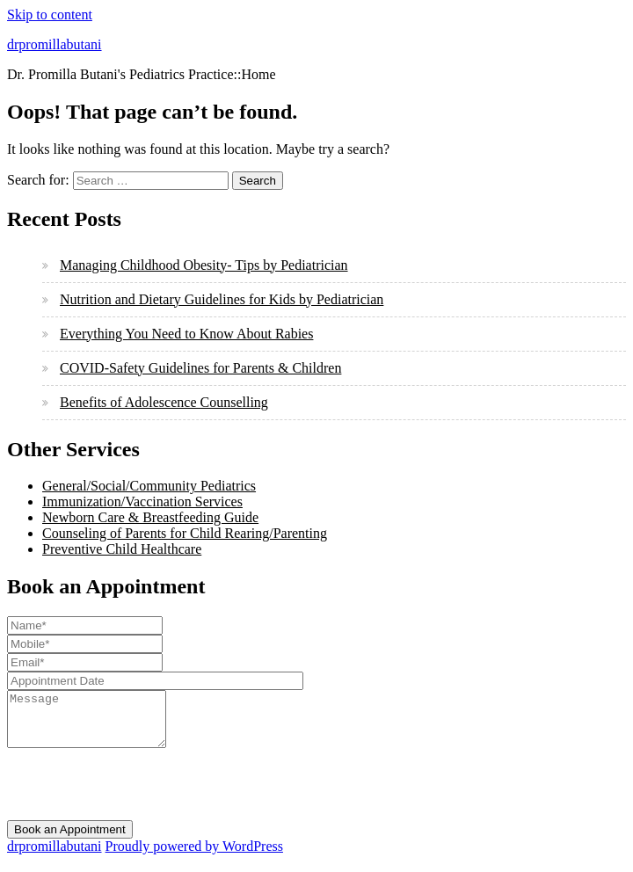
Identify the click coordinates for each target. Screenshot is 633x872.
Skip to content (49, 14)
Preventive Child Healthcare (121, 548)
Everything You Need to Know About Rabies (186, 333)
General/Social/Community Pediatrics (149, 485)
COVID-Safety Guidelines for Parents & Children (200, 367)
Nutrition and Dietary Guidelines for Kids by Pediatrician (221, 299)
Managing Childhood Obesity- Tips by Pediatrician (204, 265)
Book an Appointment (70, 840)
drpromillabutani (54, 44)
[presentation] (140, 796)
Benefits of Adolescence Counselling (164, 402)
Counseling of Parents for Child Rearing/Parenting (184, 533)
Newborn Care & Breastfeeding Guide (150, 517)
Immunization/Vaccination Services (142, 501)
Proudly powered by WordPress (194, 856)
